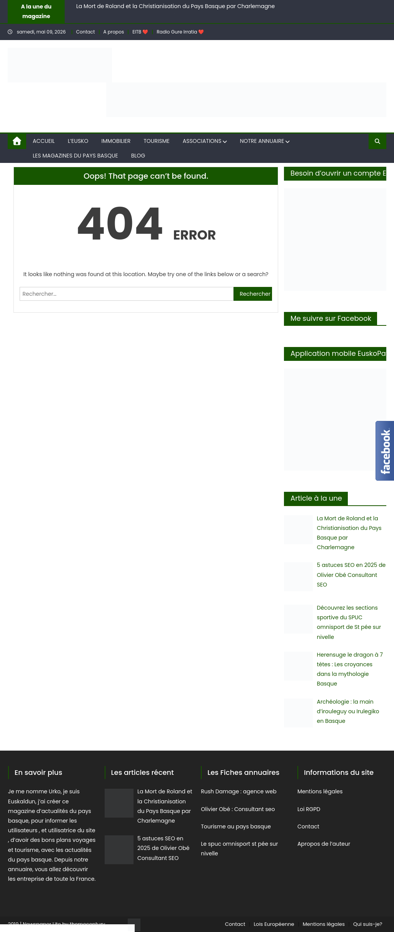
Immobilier (116, 141)
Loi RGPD (309, 809)
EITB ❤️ (140, 31)
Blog (138, 155)
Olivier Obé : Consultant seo (238, 809)
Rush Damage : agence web (239, 791)
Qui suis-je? (367, 924)
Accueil (44, 141)
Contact (85, 31)
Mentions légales (320, 791)
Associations (202, 141)
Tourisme (156, 141)
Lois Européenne (274, 924)
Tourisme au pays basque (236, 826)
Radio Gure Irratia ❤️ (180, 31)
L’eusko (78, 141)
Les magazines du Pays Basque (75, 155)
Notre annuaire (262, 141)
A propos (114, 31)
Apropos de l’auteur (324, 844)
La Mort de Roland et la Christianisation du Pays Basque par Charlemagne (175, 6)
